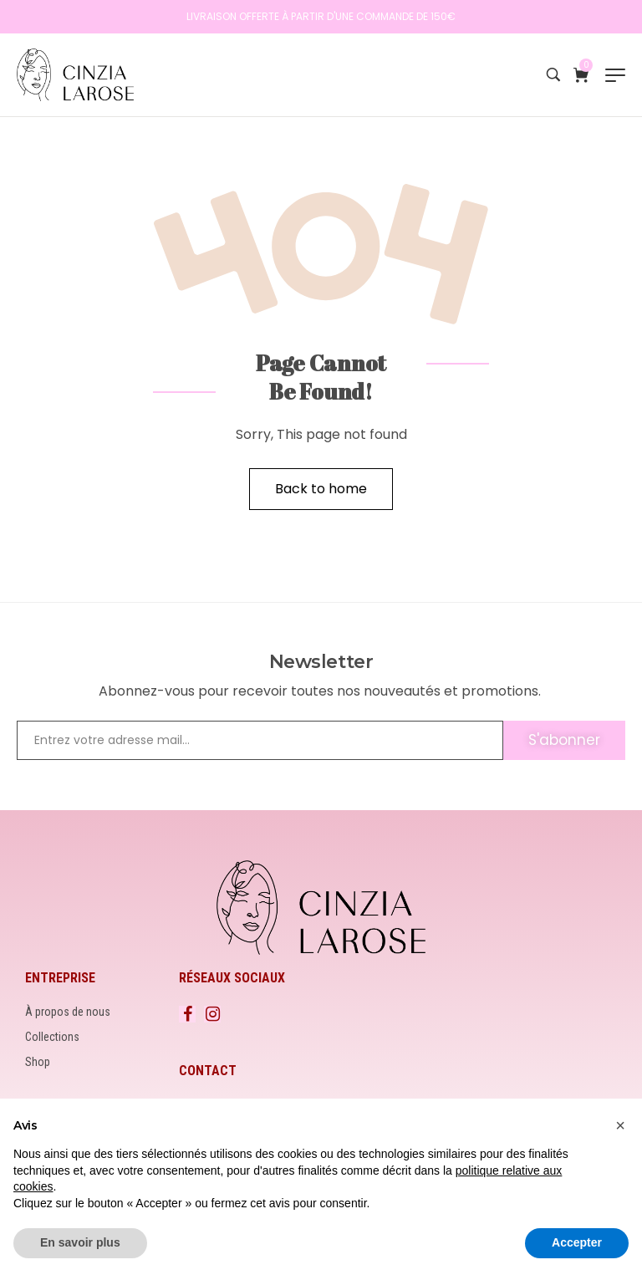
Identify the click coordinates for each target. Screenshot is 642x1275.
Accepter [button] (577, 1242)
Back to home (321, 488)
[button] (620, 1125)
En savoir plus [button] (80, 1242)
